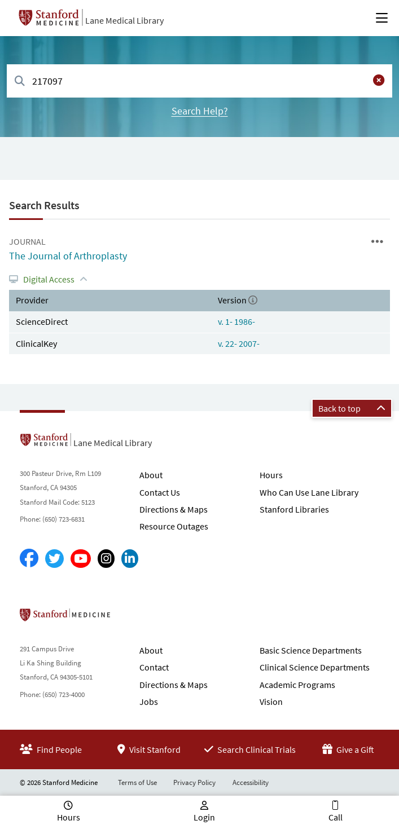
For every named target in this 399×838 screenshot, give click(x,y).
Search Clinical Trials (250, 749)
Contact (154, 667)
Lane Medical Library (124, 20)
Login (204, 817)
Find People (51, 749)
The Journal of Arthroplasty (68, 255)
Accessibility (251, 782)
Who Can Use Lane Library (309, 492)
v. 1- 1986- (236, 321)
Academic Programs (297, 684)
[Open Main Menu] (382, 18)
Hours (271, 474)
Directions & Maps (173, 509)
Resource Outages (173, 526)
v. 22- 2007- (239, 343)
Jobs (148, 701)
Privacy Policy (194, 782)
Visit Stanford (149, 749)
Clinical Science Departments (315, 667)
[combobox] (199, 81)
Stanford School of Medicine (130, 618)
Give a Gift (348, 749)
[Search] (20, 81)
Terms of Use (137, 782)
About (151, 474)
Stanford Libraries (294, 509)
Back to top (351, 408)
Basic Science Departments (311, 650)
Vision (271, 701)
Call (335, 817)
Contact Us (159, 492)
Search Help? (200, 110)
